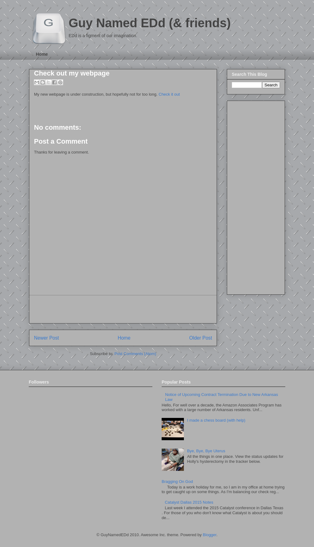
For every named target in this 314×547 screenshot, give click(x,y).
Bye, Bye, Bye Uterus (206, 451)
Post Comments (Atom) (135, 353)
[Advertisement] (123, 309)
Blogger (209, 534)
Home (42, 54)
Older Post (200, 338)
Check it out (169, 94)
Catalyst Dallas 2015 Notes (189, 502)
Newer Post (46, 338)
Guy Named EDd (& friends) (150, 23)
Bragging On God (177, 481)
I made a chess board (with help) (216, 420)
